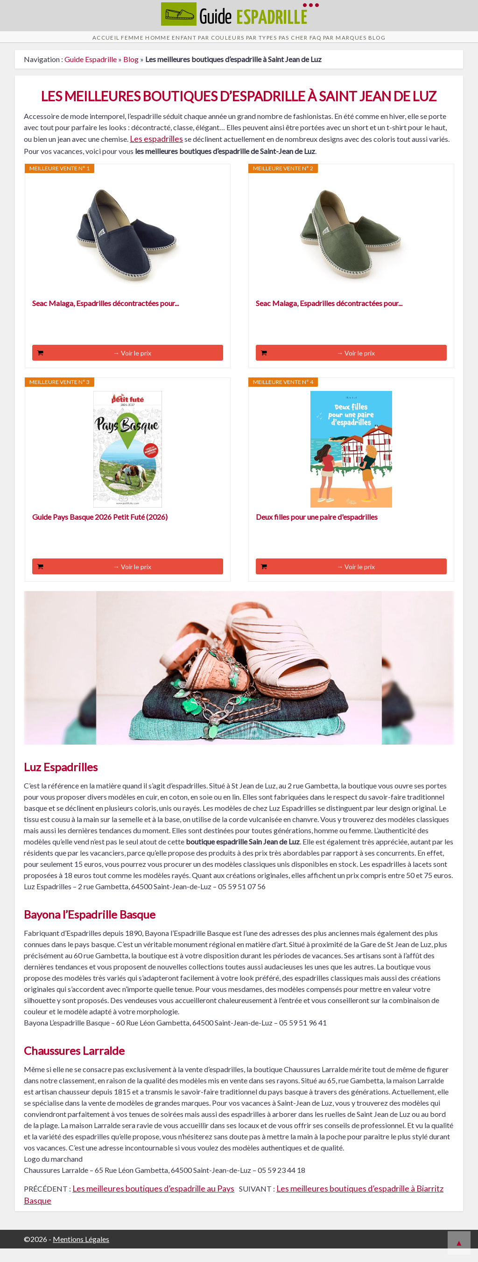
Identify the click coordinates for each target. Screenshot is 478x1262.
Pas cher (317, 44)
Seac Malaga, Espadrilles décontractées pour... (105, 316)
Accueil (34, 44)
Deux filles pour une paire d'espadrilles (317, 530)
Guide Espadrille (90, 72)
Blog (449, 44)
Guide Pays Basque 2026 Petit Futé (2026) (100, 530)
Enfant (156, 44)
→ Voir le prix (132, 366)
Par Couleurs (210, 44)
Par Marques (401, 44)
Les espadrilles (156, 152)
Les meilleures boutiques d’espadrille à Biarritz (359, 1202)
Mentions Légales (81, 1252)
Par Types (268, 44)
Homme (115, 44)
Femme (75, 44)
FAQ (355, 44)
